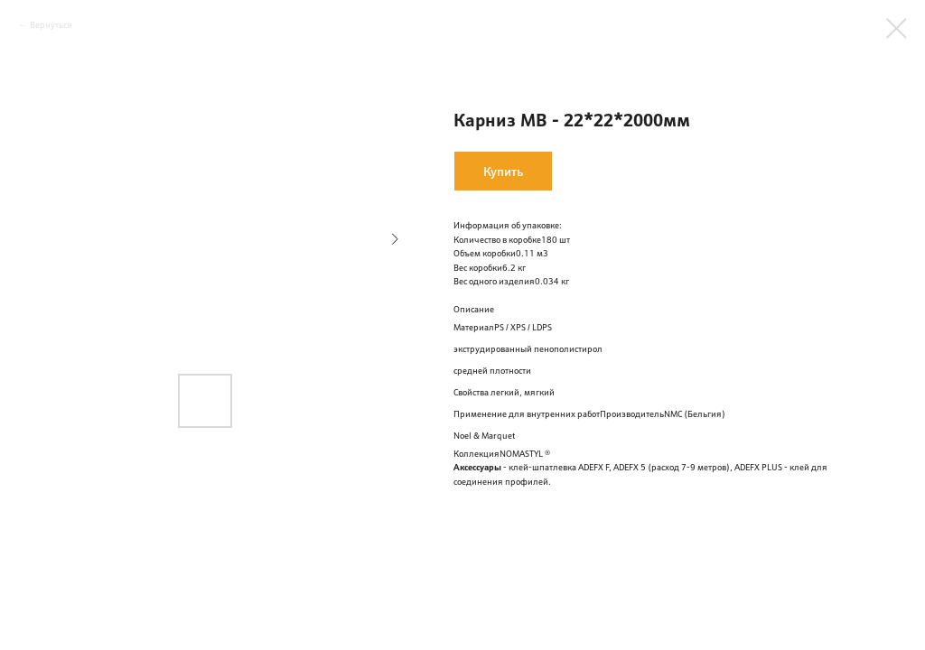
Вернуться (51, 25)
